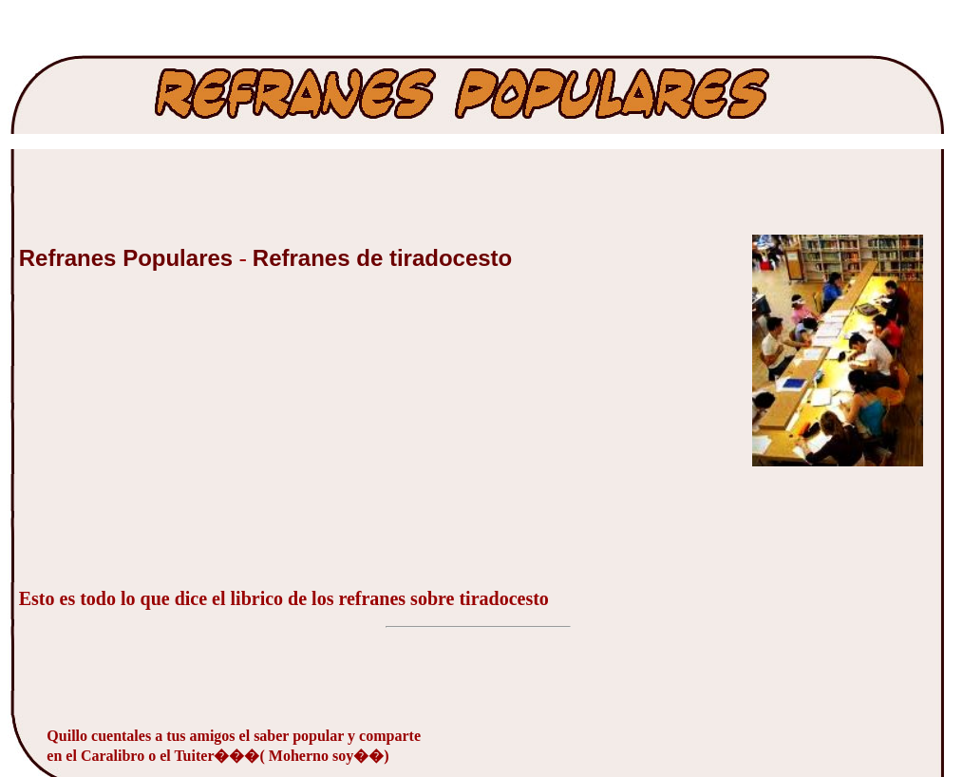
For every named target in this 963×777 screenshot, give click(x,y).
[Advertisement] (161, 440)
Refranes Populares (129, 258)
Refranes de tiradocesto (382, 258)
